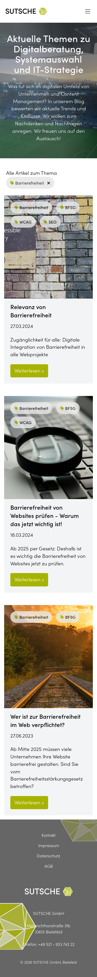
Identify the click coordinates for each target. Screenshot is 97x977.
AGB (48, 866)
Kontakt (49, 835)
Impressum (48, 845)
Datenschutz (48, 855)
